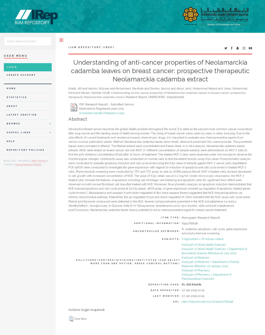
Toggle (61, 40)
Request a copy (115, 113)
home (11, 88)
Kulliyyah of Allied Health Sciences (204, 244)
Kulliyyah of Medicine (195, 257)
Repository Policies (26, 150)
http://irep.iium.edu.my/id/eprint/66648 (207, 301)
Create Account (21, 75)
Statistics (17, 97)
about (12, 106)
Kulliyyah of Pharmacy (196, 270)
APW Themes (38, 160)
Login (12, 67)
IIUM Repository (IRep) (91, 47)
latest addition (22, 115)
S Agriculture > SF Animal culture (202, 239)
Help (11, 141)
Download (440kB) (91, 113)
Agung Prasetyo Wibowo (28, 164)
